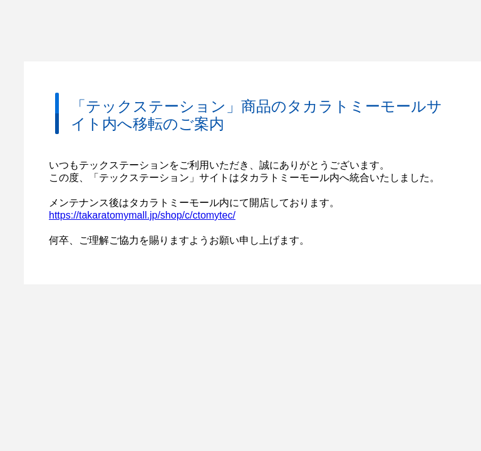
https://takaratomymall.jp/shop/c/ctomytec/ (142, 215)
